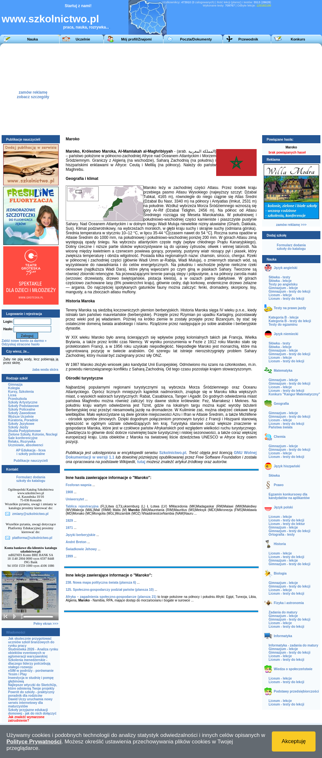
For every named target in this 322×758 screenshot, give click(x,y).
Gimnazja (15, 384)
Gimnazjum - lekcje (283, 288)
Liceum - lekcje (280, 295)
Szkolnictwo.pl (172, 452)
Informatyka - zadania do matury (293, 645)
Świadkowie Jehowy (81, 549)
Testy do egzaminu (283, 324)
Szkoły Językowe (21, 424)
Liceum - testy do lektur (287, 524)
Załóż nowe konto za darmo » (24, 341)
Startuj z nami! (78, 6)
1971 (69, 528)
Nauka (32, 39)
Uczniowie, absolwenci (25, 445)
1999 (69, 556)
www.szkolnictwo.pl (50, 19)
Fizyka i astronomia (289, 603)
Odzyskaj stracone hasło (20, 344)
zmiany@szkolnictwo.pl (30, 514)
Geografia (281, 403)
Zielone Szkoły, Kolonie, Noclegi (33, 434)
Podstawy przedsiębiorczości (296, 691)
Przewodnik (248, 39)
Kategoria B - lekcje (284, 317)
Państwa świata (281, 427)
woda (44, 369)
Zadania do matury (283, 612)
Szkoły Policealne (21, 409)
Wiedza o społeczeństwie (293, 669)
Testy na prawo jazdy (290, 308)
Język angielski (285, 268)
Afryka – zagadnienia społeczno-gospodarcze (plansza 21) (111, 597)
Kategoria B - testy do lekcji (290, 321)
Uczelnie (83, 39)
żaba (35, 369)
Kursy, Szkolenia (21, 391)
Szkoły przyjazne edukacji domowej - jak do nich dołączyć (32, 711)
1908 (69, 492)
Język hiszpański (287, 466)
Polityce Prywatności (33, 742)
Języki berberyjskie (80, 535)
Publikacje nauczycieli (31, 460)
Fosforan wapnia (78, 485)
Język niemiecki (286, 334)
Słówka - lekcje (280, 281)
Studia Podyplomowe (24, 431)
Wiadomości (15, 632)
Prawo (278, 485)
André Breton (76, 542)
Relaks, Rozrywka (22, 441)
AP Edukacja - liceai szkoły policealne (31, 452)
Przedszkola (17, 399)
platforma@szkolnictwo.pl (32, 538)
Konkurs (298, 39)
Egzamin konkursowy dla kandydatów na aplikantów (289, 496)
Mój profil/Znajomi (136, 39)
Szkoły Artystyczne (23, 402)
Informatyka (283, 636)
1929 (69, 520)
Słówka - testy (279, 277)
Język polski (283, 507)
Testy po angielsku (283, 284)
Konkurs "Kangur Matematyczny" (294, 394)
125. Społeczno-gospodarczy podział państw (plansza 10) (110, 589)
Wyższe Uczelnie (21, 416)
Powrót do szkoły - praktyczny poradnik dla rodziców (31, 693)
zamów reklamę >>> (291, 225)
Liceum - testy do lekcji (286, 298)
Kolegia (14, 388)
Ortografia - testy (282, 534)
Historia (280, 544)
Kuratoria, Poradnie (23, 420)
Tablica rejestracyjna (82, 506)
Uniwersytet (75, 499)
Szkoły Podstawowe (23, 406)
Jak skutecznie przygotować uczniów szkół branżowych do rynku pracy (31, 642)
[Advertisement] (212, 88)
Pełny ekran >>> (46, 623)
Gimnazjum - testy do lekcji (289, 291)
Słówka (274, 475)
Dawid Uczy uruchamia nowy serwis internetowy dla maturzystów (30, 702)
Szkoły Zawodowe (22, 413)
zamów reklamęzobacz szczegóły (33, 93)
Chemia (279, 436)
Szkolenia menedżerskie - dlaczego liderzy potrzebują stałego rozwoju (29, 663)
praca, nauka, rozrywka (84, 27)
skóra (54, 369)
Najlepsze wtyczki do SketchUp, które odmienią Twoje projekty (32, 686)
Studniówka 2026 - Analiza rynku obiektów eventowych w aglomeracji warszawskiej (33, 652)
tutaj (141, 462)
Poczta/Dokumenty (196, 39)
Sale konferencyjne (23, 438)
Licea (12, 395)
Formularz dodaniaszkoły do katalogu (30, 479)
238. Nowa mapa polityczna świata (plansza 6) (101, 582)
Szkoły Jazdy (18, 427)
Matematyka (283, 370)
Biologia (280, 573)
